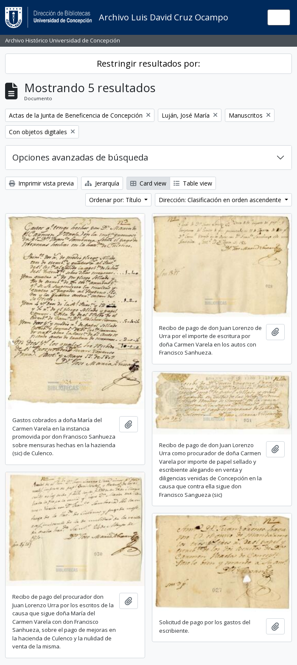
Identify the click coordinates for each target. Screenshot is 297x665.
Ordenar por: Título (116, 200)
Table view (193, 183)
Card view (148, 183)
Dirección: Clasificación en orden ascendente (221, 200)
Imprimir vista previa (41, 183)
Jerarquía (102, 183)
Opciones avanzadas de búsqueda (80, 157)
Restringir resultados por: (148, 63)
